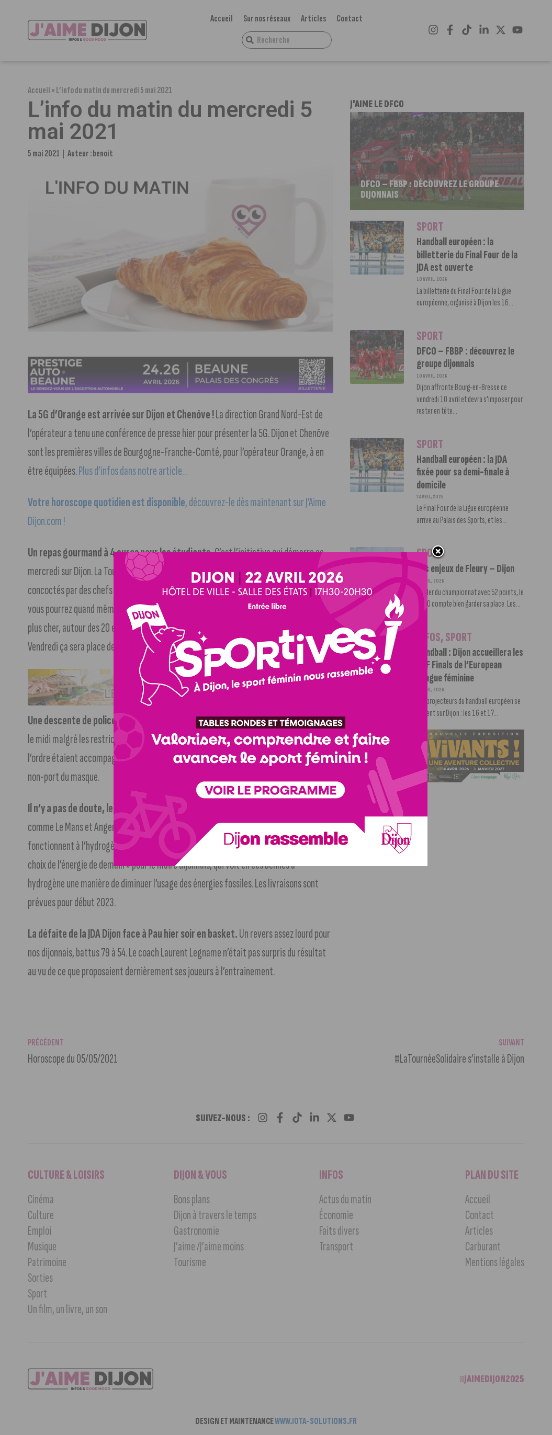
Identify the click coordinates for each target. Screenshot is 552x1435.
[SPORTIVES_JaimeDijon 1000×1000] (270, 864)
